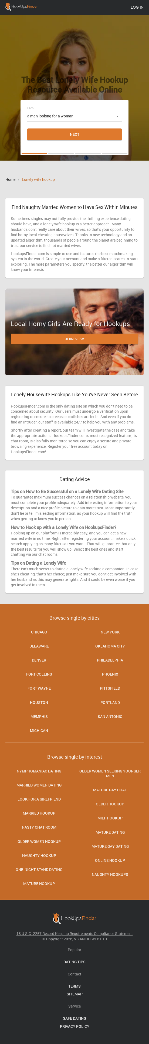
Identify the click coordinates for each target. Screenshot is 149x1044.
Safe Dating (74, 1018)
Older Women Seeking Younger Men (110, 773)
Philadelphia (110, 660)
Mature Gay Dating (110, 846)
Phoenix (110, 674)
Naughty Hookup (39, 855)
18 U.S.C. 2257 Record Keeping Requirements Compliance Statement (74, 933)
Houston (39, 702)
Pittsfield (110, 688)
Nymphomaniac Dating (39, 771)
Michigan (39, 730)
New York (110, 632)
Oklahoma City (110, 646)
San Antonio (110, 716)
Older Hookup (110, 803)
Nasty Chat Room (39, 827)
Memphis (39, 716)
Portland (110, 702)
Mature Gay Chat (110, 789)
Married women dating (39, 785)
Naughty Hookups (110, 874)
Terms (74, 986)
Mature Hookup (39, 883)
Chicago (39, 632)
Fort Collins (39, 674)
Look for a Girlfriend (39, 799)
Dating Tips (74, 961)
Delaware (39, 646)
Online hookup (110, 860)
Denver (39, 660)
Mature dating (110, 832)
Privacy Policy (74, 1026)
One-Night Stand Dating (39, 869)
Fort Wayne (39, 688)
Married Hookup (39, 813)
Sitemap (75, 993)
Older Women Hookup (39, 841)
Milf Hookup (110, 818)
